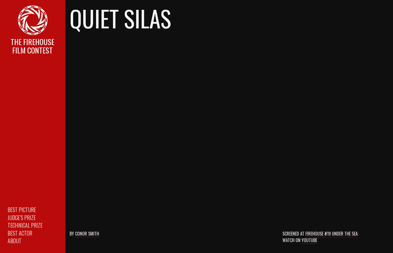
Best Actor (20, 233)
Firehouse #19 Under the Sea (331, 233)
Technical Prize (25, 225)
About (15, 241)
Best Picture (22, 210)
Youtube (309, 240)
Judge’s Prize (22, 217)
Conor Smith (87, 233)
